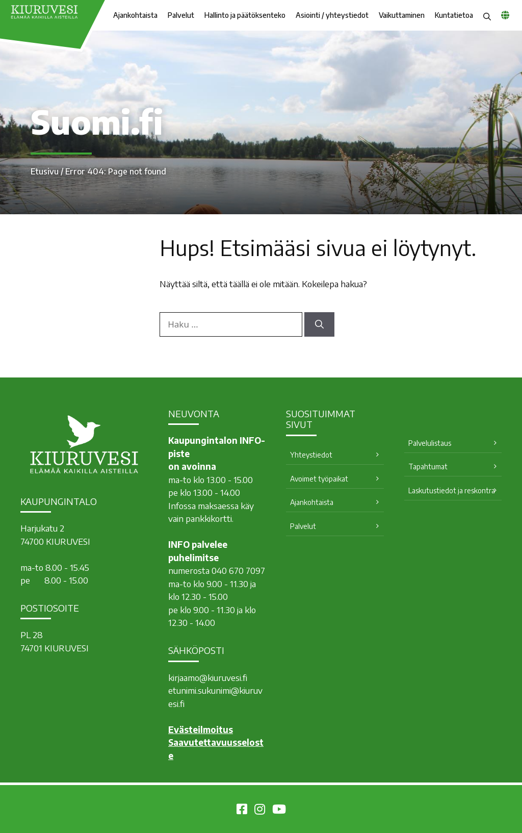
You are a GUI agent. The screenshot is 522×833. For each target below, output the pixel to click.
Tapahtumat (428, 466)
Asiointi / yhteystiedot (332, 15)
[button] (487, 15)
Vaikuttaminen (402, 15)
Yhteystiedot (311, 454)
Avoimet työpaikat (319, 478)
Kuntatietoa (454, 15)
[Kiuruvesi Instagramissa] (260, 810)
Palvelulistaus (429, 443)
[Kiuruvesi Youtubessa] (279, 810)
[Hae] (319, 324)
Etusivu (45, 171)
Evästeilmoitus (200, 729)
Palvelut (181, 15)
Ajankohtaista (135, 15)
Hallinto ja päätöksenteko (244, 15)
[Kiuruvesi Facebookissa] (242, 810)
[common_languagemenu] (505, 15)
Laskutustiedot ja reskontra (451, 490)
